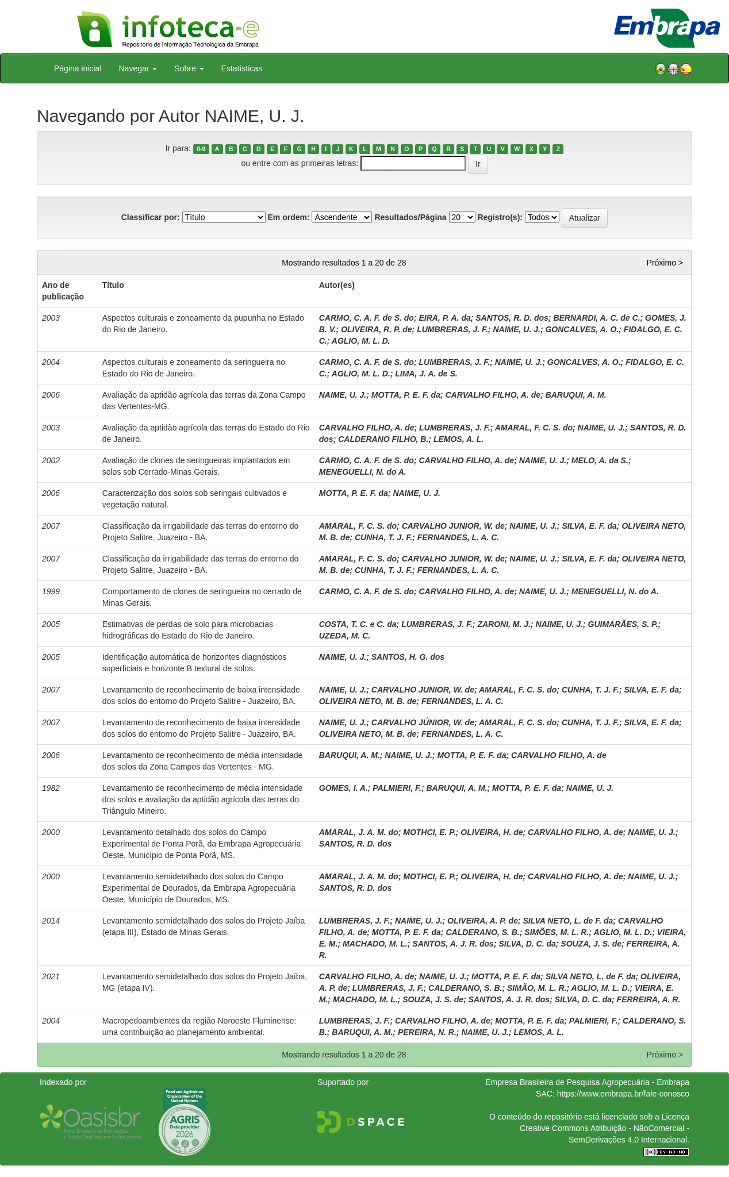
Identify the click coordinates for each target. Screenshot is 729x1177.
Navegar (138, 68)
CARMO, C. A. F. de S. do (366, 317)
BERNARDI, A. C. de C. (596, 317)
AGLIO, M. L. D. (361, 340)
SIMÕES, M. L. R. (556, 932)
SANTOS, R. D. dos (511, 317)
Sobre (189, 68)
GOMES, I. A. (343, 788)
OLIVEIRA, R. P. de (376, 329)
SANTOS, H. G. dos (407, 656)
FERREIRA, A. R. (649, 999)
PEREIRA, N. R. (427, 1032)
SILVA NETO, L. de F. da (568, 920)
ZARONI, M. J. (504, 624)
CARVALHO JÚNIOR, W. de (422, 722)
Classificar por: (150, 217)
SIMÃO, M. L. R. (536, 988)
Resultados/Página (410, 217)
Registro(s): (500, 217)
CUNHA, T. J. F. (383, 537)
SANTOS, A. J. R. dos (453, 943)
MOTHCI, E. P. (429, 832)
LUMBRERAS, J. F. (452, 329)
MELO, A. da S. (599, 460)
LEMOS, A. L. (458, 439)
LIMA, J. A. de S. (426, 373)
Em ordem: (288, 217)
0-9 (201, 148)
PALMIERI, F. (397, 788)
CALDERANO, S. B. (482, 932)
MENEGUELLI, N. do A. (362, 471)
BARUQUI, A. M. (576, 394)
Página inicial (78, 68)
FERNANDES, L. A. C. (458, 537)
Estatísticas (242, 68)
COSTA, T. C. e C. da (358, 624)
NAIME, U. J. (516, 329)
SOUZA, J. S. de (591, 943)
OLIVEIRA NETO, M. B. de (368, 701)
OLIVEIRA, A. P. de (482, 920)
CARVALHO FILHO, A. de (492, 394)
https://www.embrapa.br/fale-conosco (623, 1093)
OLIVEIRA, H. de (492, 832)
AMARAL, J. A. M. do (358, 832)
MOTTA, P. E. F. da (405, 394)
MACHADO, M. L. (375, 943)
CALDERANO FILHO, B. (383, 439)
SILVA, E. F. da (589, 525)
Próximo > (665, 262)
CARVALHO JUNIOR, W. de (453, 525)
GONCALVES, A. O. (582, 329)
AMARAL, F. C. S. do (534, 427)
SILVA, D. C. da (526, 943)
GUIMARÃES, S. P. (623, 624)
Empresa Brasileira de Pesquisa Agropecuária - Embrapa (587, 1082)
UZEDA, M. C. (344, 635)
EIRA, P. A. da (444, 317)
